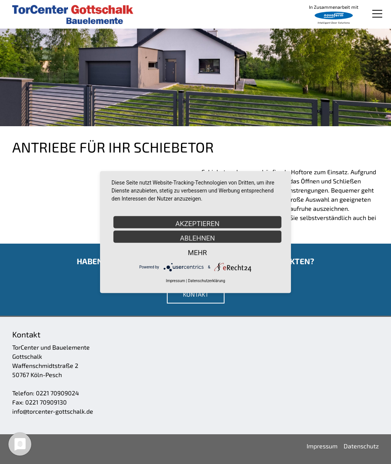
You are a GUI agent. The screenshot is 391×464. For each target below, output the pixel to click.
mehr (197, 252)
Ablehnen (197, 238)
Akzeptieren (197, 223)
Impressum (175, 281)
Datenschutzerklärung (206, 281)
